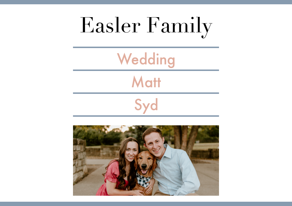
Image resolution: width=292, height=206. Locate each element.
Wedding (146, 58)
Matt (146, 81)
